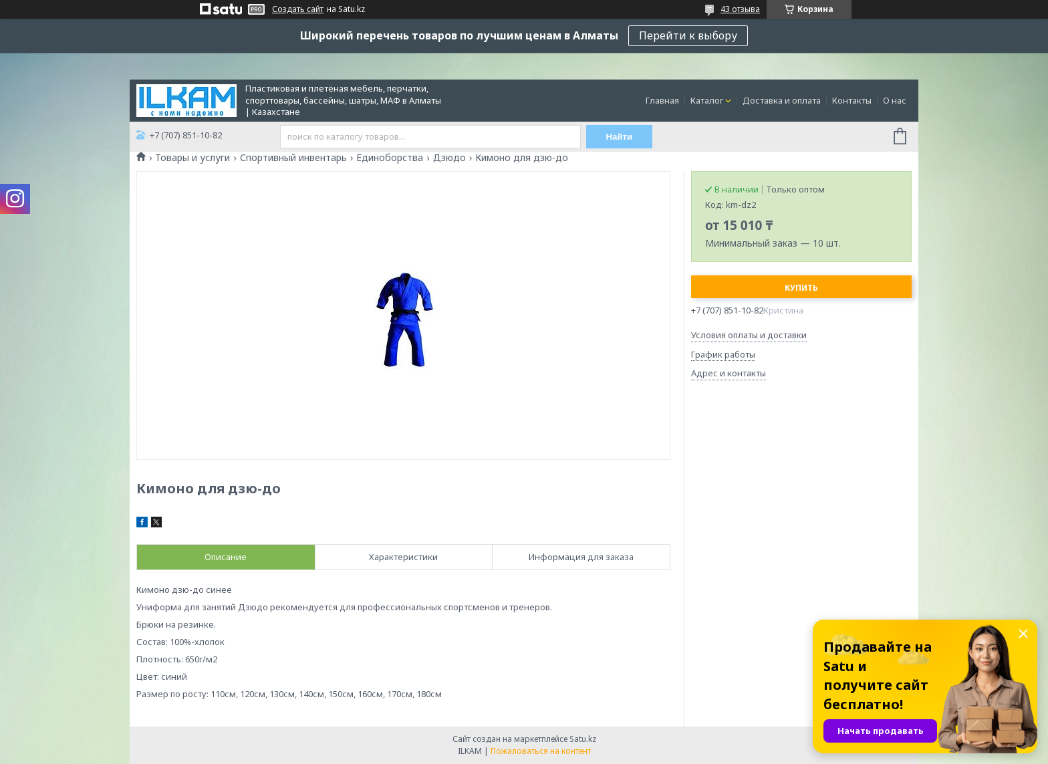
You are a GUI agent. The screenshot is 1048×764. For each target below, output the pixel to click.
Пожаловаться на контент (541, 751)
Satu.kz (582, 739)
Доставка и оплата (782, 100)
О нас (894, 100)
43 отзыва (740, 9)
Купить (801, 287)
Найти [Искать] (619, 137)
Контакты (852, 100)
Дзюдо (449, 158)
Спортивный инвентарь (293, 158)
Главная (662, 100)
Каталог (706, 100)
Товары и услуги (192, 158)
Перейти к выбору (688, 35)
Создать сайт (297, 9)
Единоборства (389, 158)
